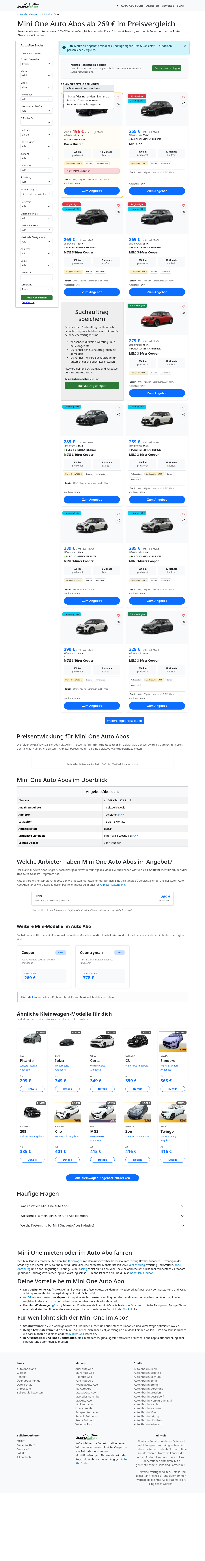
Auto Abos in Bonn (145, 1448)
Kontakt (22, 1445)
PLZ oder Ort (27, 118)
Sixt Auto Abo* (26, 1513)
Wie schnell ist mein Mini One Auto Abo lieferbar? (54, 1284)
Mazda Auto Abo (85, 1460)
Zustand (24, 153)
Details (32, 1157)
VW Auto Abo (83, 1492)
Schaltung (25, 177)
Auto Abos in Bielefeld (147, 1440)
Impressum (24, 1456)
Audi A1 (111, 1377)
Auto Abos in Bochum (147, 1445)
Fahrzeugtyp (27, 142)
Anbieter (25, 249)
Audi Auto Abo (84, 1437)
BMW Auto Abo (84, 1440)
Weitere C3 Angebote (136, 1133)
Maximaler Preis (29, 225)
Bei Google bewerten (30, 1460)
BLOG (180, 5)
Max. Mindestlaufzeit (31, 106)
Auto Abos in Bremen (147, 1452)
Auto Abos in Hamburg (148, 1472)
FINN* (21, 1509)
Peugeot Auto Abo (86, 1480)
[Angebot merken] (118, 97)
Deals (23, 260)
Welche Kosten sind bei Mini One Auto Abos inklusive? (57, 1293)
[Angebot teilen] (118, 103)
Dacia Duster (73, 144)
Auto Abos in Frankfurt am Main (153, 1468)
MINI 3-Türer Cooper (79, 252)
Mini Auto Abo (84, 1472)
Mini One (135, 144)
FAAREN (22, 1521)
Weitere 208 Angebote (32, 1204)
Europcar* (23, 1517)
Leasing (82, 1337)
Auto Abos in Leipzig (146, 1484)
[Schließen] (185, 46)
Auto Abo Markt (26, 1437)
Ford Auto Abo (84, 1448)
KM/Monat (26, 94)
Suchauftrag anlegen (92, 386)
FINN (121, 882)
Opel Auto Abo (84, 1476)
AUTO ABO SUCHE (132, 5)
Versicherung (136, 1333)
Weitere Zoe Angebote (137, 1204)
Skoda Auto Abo (85, 1488)
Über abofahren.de (28, 1448)
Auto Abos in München (148, 1488)
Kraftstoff (25, 165)
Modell (24, 82)
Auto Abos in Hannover (148, 1476)
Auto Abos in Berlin (146, 1437)
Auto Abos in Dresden (147, 1460)
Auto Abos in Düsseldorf (149, 1464)
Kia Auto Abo (83, 1456)
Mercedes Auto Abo (87, 1464)
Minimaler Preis (29, 213)
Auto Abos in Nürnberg (148, 1492)
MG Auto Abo (83, 1468)
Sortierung (26, 284)
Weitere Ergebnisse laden (124, 721)
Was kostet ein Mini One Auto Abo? (44, 1274)
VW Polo (128, 1377)
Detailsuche (28, 302)
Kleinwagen (75, 1329)
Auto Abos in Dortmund (148, 1456)
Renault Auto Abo (86, 1484)
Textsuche (25, 272)
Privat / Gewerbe (29, 59)
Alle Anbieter (25, 1525)
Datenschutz (24, 1452)
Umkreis (25, 130)
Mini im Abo (76, 1402)
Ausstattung (27, 189)
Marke (23, 71)
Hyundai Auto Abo (86, 1452)
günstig (57, 1373)
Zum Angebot (92, 191)
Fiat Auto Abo (83, 1445)
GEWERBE (168, 5)
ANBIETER (152, 5)
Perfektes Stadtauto (36, 1365)
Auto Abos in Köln (145, 1480)
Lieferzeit (25, 202)
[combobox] (37, 122)
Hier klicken (29, 1065)
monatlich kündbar (140, 1341)
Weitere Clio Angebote (67, 1204)
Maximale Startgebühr (32, 237)
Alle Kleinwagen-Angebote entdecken (102, 1246)
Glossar (21, 1440)
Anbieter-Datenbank (112, 952)
